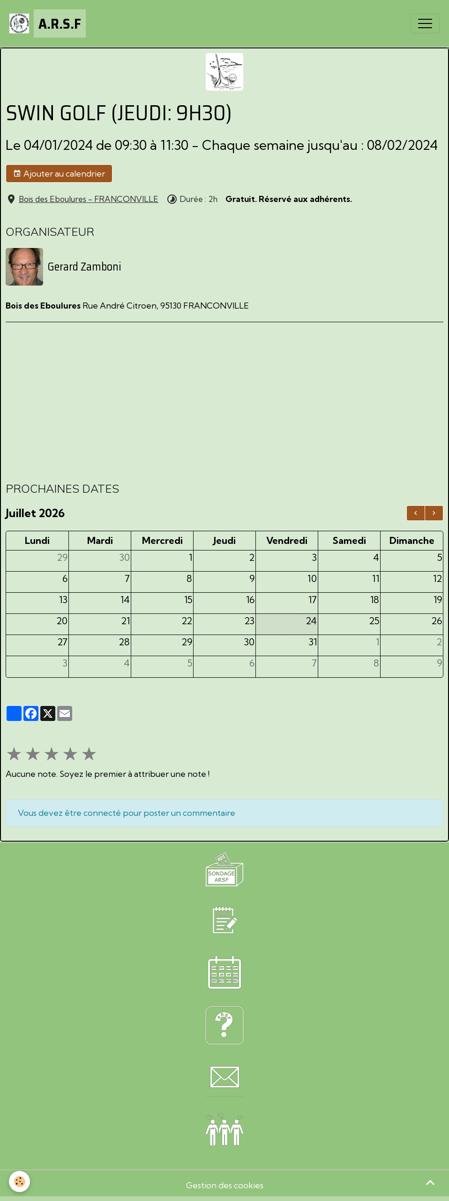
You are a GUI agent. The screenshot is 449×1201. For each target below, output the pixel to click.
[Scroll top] (430, 1182)
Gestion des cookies (224, 1185)
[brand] (47, 23)
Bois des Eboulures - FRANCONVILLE (88, 199)
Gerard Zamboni (85, 266)
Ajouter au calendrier (59, 174)
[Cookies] (19, 1181)
